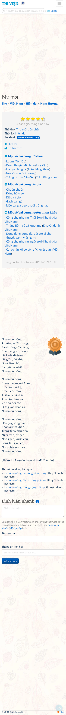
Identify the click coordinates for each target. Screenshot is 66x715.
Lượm (10, 161)
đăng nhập (16, 528)
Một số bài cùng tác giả (23, 184)
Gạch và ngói (14, 201)
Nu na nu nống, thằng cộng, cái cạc (25, 487)
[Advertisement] (33, 53)
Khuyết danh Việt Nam (20, 238)
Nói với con (13, 173)
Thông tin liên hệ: (12, 546)
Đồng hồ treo (15, 193)
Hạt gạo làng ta (16, 169)
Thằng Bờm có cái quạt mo (24, 225)
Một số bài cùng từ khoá (24, 156)
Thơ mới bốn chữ (27, 129)
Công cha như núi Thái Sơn (24, 217)
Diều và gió (13, 197)
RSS (60, 711)
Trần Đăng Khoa (38, 169)
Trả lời (13, 144)
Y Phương (29, 173)
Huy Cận (41, 165)
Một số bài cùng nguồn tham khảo (31, 212)
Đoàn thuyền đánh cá (20, 165)
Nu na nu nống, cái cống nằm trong (25, 473)
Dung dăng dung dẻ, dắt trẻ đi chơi (29, 234)
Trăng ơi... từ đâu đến (20, 177)
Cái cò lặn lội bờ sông (20, 249)
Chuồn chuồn (15, 189)
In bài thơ (15, 148)
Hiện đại (20, 133)
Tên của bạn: (9, 533)
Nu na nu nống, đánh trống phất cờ (25, 480)
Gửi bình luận (10, 560)
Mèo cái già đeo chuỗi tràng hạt (27, 205)
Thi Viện (10, 3)
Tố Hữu (20, 161)
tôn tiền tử (22, 262)
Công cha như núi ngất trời (24, 241)
